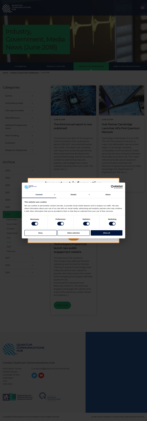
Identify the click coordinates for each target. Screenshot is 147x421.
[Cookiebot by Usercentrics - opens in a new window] (113, 187)
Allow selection (73, 233)
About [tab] (107, 194)
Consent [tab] (39, 194)
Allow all (106, 233)
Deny (40, 233)
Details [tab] (73, 194)
